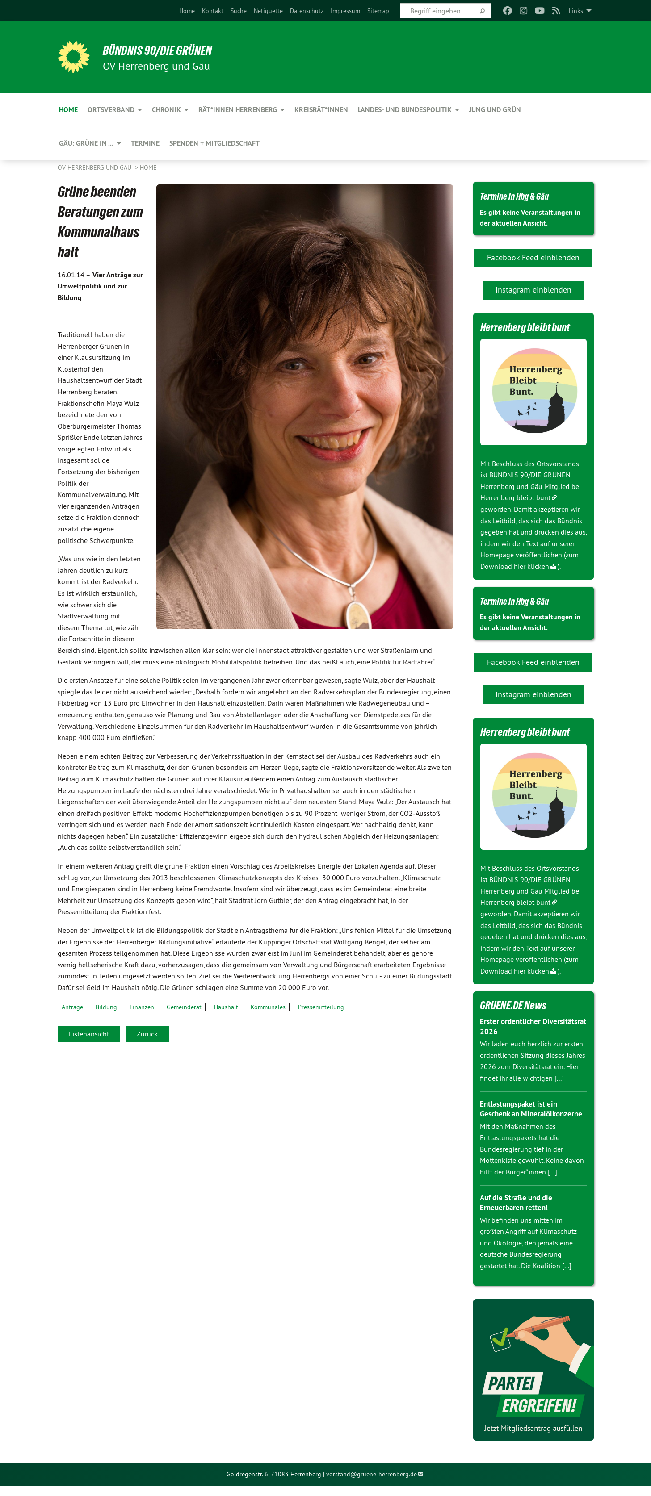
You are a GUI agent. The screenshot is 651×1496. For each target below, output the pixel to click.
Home (187, 11)
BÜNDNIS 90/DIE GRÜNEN (168, 50)
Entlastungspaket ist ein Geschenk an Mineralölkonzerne (521, 1114)
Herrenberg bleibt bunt (515, 497)
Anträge (72, 1007)
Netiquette (268, 11)
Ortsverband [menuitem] (111, 109)
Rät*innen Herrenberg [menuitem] (237, 109)
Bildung (106, 1007)
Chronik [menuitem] (166, 109)
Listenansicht (89, 1033)
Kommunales (268, 1007)
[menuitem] (187, 10)
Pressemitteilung (321, 1007)
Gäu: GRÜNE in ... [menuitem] (86, 143)
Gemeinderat (184, 1007)
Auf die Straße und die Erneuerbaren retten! (519, 1212)
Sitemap (378, 11)
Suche (239, 11)
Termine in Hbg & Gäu (521, 195)
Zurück (147, 1033)
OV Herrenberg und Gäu (95, 167)
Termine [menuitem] (145, 143)
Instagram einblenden (533, 289)
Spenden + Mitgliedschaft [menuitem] (214, 143)
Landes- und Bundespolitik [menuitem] (405, 109)
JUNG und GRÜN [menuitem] (495, 109)
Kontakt (212, 11)
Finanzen (142, 1007)
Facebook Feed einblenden (533, 257)
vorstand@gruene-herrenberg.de (371, 1484)
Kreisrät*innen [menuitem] (321, 109)
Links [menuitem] (576, 11)
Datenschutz (306, 11)
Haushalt (226, 1007)
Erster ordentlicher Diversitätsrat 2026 (513, 1026)
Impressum (345, 11)
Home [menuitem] (68, 109)
